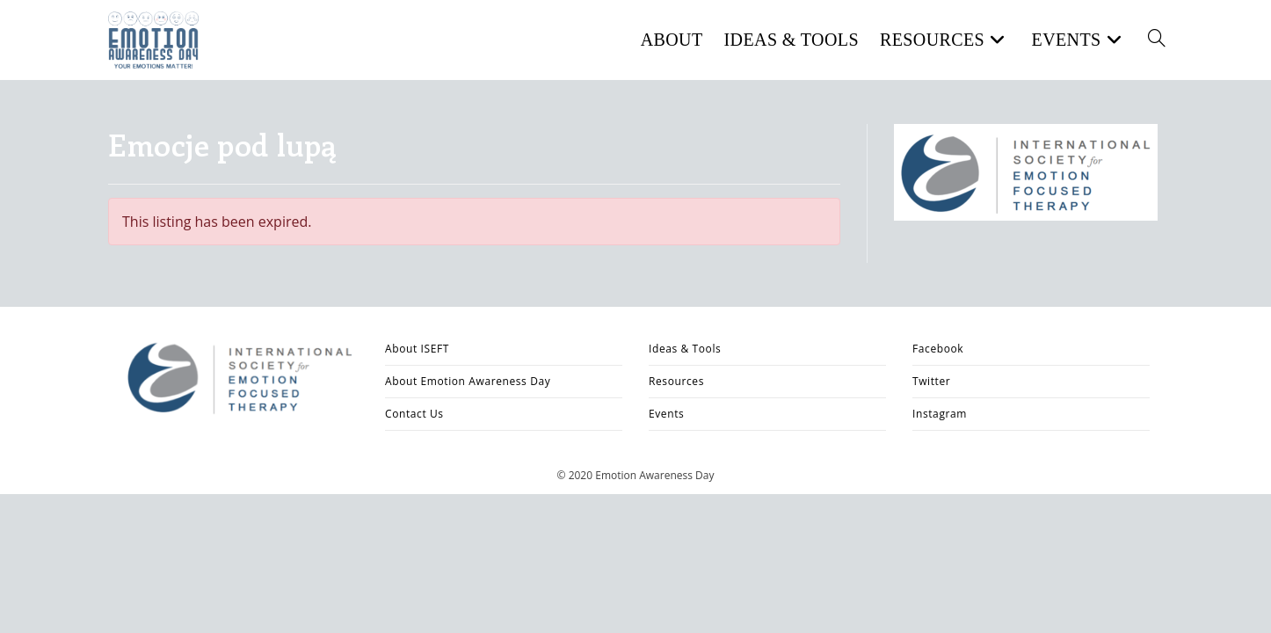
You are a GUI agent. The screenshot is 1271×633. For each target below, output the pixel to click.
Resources (676, 381)
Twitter (931, 381)
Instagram (939, 413)
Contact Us (414, 413)
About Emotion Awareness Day (467, 381)
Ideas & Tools (685, 348)
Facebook (937, 348)
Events (666, 413)
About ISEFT (417, 348)
